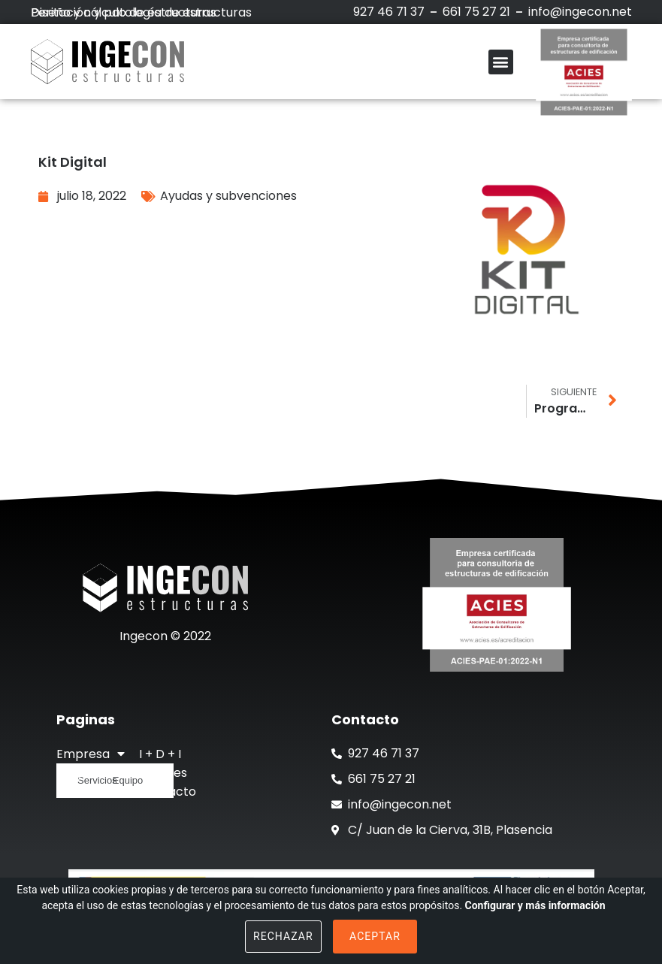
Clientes (163, 772)
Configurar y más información (535, 905)
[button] (500, 62)
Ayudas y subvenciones (228, 195)
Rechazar (283, 936)
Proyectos (86, 772)
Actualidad (87, 791)
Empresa (90, 754)
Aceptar (375, 936)
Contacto (167, 791)
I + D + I (160, 754)
